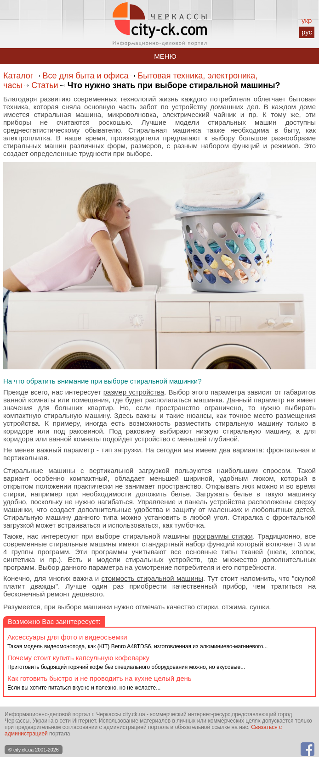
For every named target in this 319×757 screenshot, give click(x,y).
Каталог (18, 75)
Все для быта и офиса (85, 75)
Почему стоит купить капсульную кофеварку (78, 658)
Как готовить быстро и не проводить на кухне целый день (99, 678)
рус (307, 32)
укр (307, 20)
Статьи (44, 85)
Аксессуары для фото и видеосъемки (67, 637)
